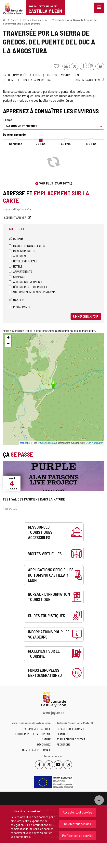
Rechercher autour (86, 316)
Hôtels (15, 266)
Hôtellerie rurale (23, 261)
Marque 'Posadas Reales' (27, 246)
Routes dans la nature (35, 20)
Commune (15, 144)
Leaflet (25, 443)
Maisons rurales (22, 251)
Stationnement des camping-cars (32, 292)
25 (41, 144)
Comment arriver (15, 217)
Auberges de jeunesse (26, 282)
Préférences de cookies (77, 835)
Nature (14, 20)
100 (91, 144)
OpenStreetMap (48, 443)
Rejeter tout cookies (77, 824)
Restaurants (19, 307)
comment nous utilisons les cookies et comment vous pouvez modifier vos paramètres (32, 832)
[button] (8, 338)
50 (66, 144)
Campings (17, 276)
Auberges (17, 256)
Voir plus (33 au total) (55, 183)
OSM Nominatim (94, 443)
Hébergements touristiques (29, 287)
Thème (7, 120)
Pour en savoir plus (87, 80)
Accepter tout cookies (77, 812)
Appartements (20, 271)
